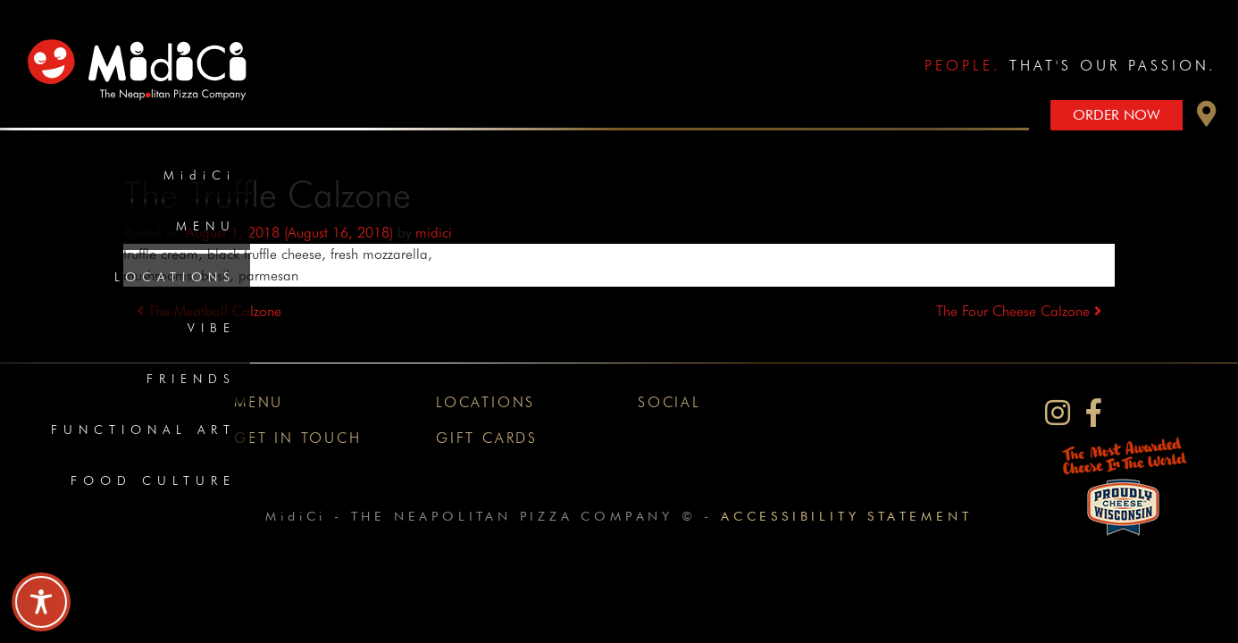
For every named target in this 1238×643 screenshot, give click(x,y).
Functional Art (143, 429)
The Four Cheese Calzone (1018, 311)
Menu (206, 226)
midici (433, 232)
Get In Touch (298, 438)
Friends (191, 379)
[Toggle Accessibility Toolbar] (41, 602)
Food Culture (153, 480)
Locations (175, 277)
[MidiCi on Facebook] (1093, 413)
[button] (1207, 118)
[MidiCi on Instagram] (1057, 413)
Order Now (1116, 114)
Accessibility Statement (846, 515)
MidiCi (199, 175)
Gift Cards (487, 438)
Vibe (212, 328)
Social (669, 402)
